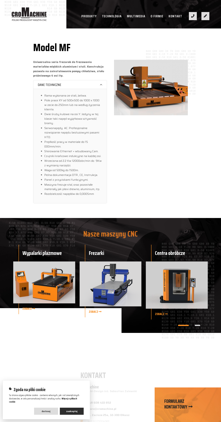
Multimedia (136, 16)
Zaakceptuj (71, 411)
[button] (183, 325)
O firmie (157, 16)
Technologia (112, 16)
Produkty (89, 16)
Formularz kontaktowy (175, 405)
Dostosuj (46, 411)
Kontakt (175, 16)
